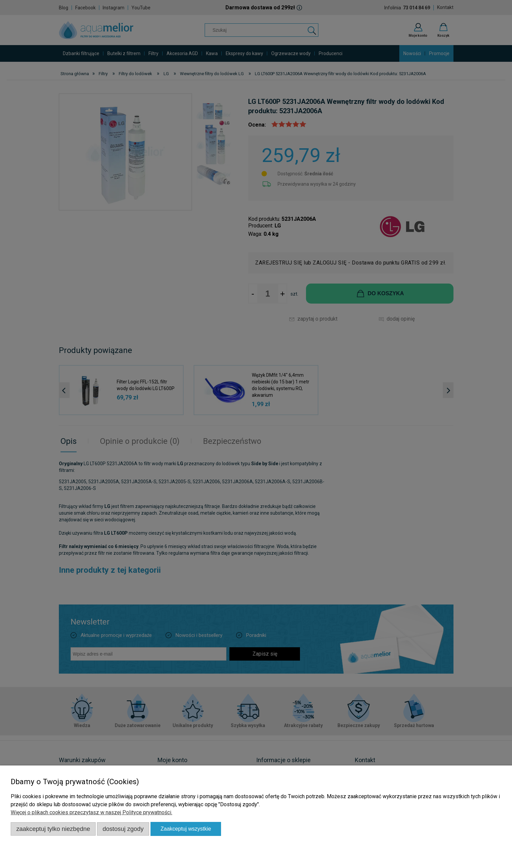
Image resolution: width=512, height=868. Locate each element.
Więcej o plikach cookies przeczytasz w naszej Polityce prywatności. (91, 812)
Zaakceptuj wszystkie (186, 829)
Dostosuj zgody (123, 828)
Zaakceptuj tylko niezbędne (53, 828)
